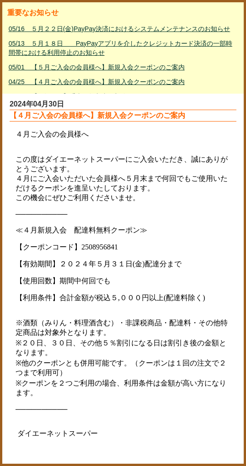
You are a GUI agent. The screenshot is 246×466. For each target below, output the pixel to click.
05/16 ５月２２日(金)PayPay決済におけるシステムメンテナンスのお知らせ (119, 28)
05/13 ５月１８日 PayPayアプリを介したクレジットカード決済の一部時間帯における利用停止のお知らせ (120, 48)
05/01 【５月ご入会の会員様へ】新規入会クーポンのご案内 (97, 67)
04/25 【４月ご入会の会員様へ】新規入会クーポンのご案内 (97, 81)
